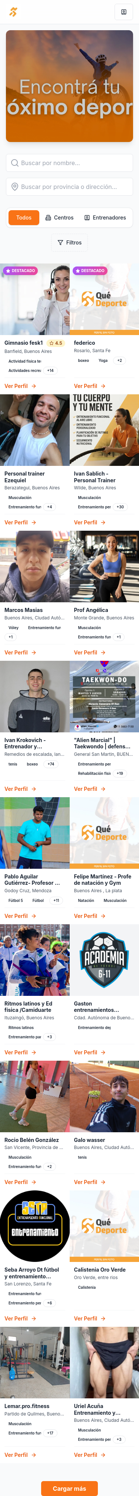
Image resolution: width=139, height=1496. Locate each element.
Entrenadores (105, 217)
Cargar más (69, 1488)
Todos (24, 217)
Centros (59, 217)
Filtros (69, 242)
